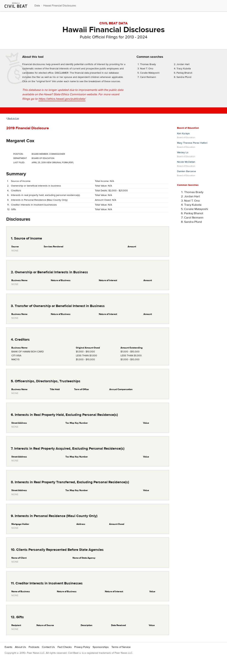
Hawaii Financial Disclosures (59, 5)
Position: (18, 154)
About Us (20, 647)
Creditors (16, 190)
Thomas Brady (148, 64)
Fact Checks (65, 647)
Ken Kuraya (183, 133)
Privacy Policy (82, 647)
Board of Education (188, 128)
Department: (20, 158)
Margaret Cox (20, 141)
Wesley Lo (182, 152)
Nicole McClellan (186, 162)
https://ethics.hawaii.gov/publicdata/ (62, 99)
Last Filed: (19, 162)
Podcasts (34, 647)
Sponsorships (101, 647)
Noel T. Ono (146, 68)
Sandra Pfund (184, 77)
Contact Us (48, 647)
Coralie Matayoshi (149, 72)
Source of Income (20, 181)
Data (37, 5)
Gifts (13, 209)
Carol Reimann (148, 77)
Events (8, 647)
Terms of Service (120, 647)
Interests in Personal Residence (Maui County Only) (39, 200)
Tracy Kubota (184, 68)
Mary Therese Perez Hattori (192, 143)
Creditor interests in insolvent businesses (34, 204)
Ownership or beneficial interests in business (36, 185)
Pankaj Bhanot (184, 72)
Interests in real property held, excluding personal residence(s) (45, 195)
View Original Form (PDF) (59, 162)
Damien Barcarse (186, 171)
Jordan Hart (183, 64)
